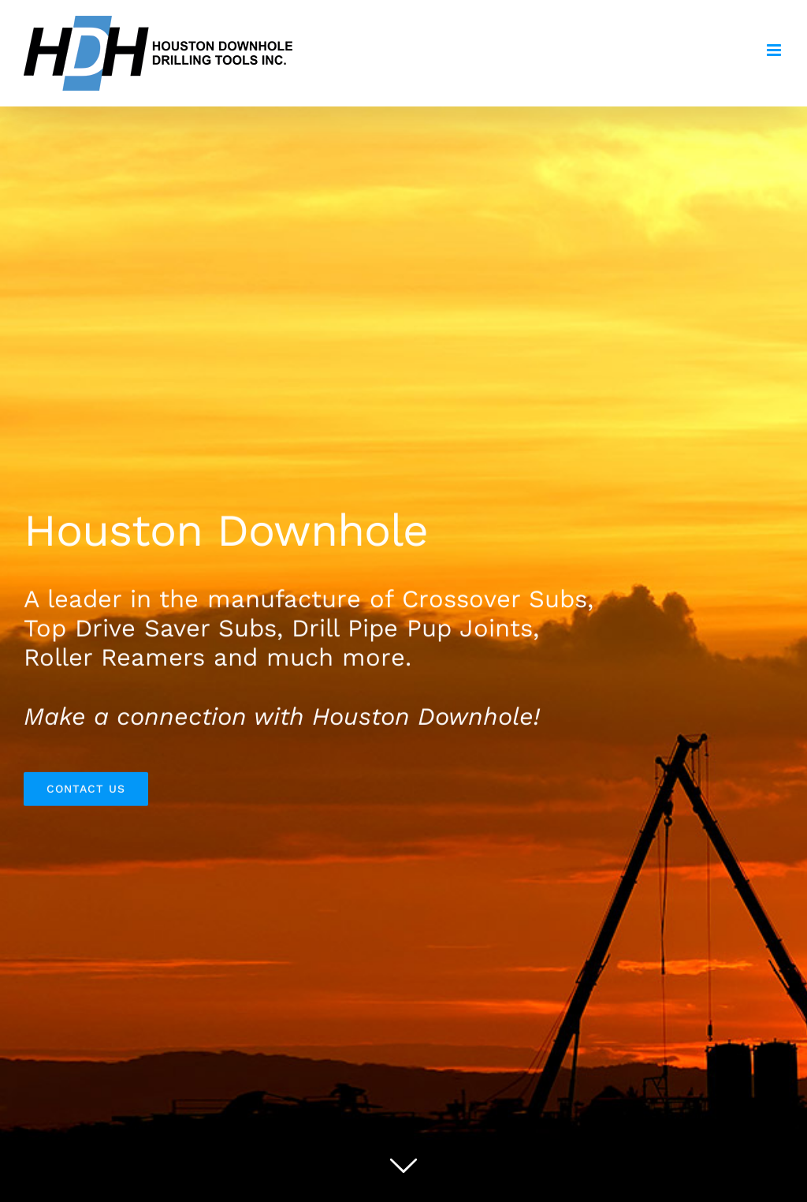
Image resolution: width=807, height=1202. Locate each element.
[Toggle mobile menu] (775, 50)
